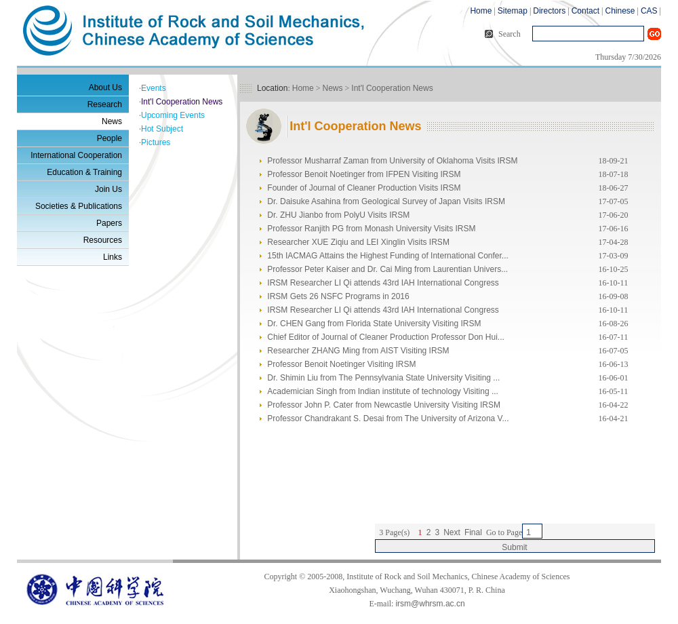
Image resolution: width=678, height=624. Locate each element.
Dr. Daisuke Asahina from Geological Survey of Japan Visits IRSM (386, 201)
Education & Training (84, 172)
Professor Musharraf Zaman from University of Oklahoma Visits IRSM (392, 160)
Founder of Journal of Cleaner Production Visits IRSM (363, 188)
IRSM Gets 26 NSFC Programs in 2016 (338, 296)
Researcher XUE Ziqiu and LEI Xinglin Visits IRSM (358, 242)
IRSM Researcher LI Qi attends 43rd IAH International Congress (383, 283)
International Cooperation (76, 155)
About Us (105, 87)
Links (112, 257)
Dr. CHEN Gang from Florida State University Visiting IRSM (374, 323)
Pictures (155, 142)
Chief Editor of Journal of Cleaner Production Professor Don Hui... (385, 337)
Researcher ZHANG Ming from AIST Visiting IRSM (358, 350)
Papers (109, 223)
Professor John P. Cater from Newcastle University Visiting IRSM (383, 405)
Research (104, 104)
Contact (585, 11)
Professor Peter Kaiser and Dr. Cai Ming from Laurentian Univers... (387, 269)
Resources (102, 240)
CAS (649, 11)
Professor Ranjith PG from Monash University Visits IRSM (371, 228)
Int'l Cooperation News (181, 101)
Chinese (620, 11)
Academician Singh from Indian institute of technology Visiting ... (382, 391)
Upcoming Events (173, 115)
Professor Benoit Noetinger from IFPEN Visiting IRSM (363, 174)
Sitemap (512, 11)
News (112, 121)
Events (153, 88)
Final (473, 532)
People (109, 138)
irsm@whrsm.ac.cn (429, 603)
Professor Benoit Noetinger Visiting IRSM (341, 364)
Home (481, 11)
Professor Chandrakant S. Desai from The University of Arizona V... (388, 418)
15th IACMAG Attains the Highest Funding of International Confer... (388, 255)
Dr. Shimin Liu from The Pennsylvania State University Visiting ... (383, 378)
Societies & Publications (78, 206)
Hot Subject (162, 129)
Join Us (108, 189)
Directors (549, 11)
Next (451, 532)
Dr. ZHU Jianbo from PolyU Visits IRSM (338, 215)
